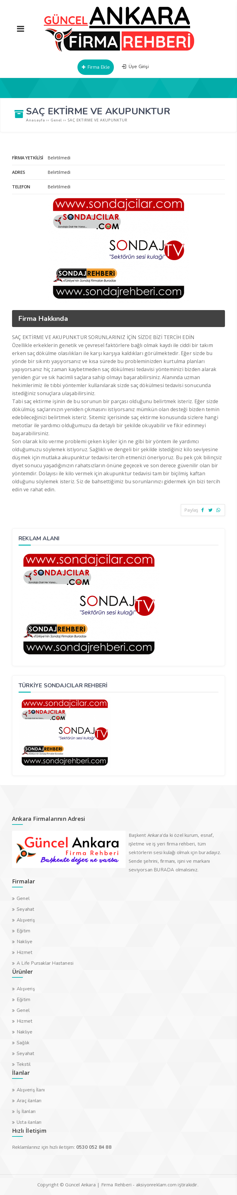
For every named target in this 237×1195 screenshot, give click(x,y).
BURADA (164, 870)
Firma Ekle (95, 67)
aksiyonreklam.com (156, 1185)
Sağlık (23, 1043)
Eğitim (23, 931)
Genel (23, 898)
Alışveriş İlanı (31, 1090)
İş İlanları (26, 1111)
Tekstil (24, 1064)
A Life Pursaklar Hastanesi (45, 963)
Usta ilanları (29, 1122)
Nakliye (24, 942)
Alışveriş (26, 920)
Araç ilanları (29, 1101)
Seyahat (25, 909)
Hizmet (24, 952)
